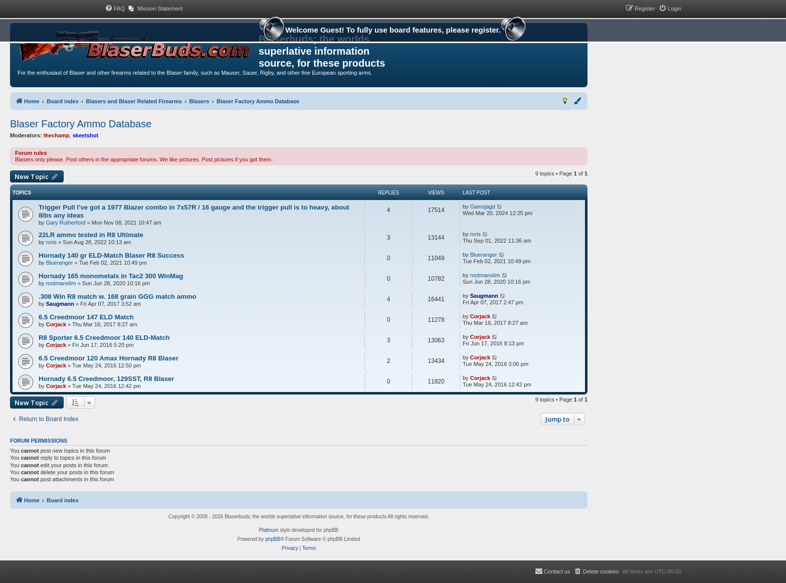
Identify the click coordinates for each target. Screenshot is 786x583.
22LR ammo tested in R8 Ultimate (91, 235)
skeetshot (85, 135)
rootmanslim (61, 283)
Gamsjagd (482, 207)
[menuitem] (115, 9)
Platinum (269, 530)
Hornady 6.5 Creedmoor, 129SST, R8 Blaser (106, 378)
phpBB (272, 539)
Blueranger (59, 263)
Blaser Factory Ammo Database (80, 123)
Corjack (56, 324)
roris (51, 242)
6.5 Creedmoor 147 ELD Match (86, 317)
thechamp (57, 135)
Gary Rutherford (66, 223)
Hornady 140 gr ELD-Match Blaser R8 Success (111, 255)
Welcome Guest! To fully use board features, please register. (393, 31)
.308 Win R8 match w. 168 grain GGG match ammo (118, 296)
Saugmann (60, 304)
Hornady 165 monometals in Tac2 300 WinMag (111, 276)
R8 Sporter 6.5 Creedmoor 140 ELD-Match (104, 337)
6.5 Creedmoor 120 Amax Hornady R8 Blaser (108, 358)
